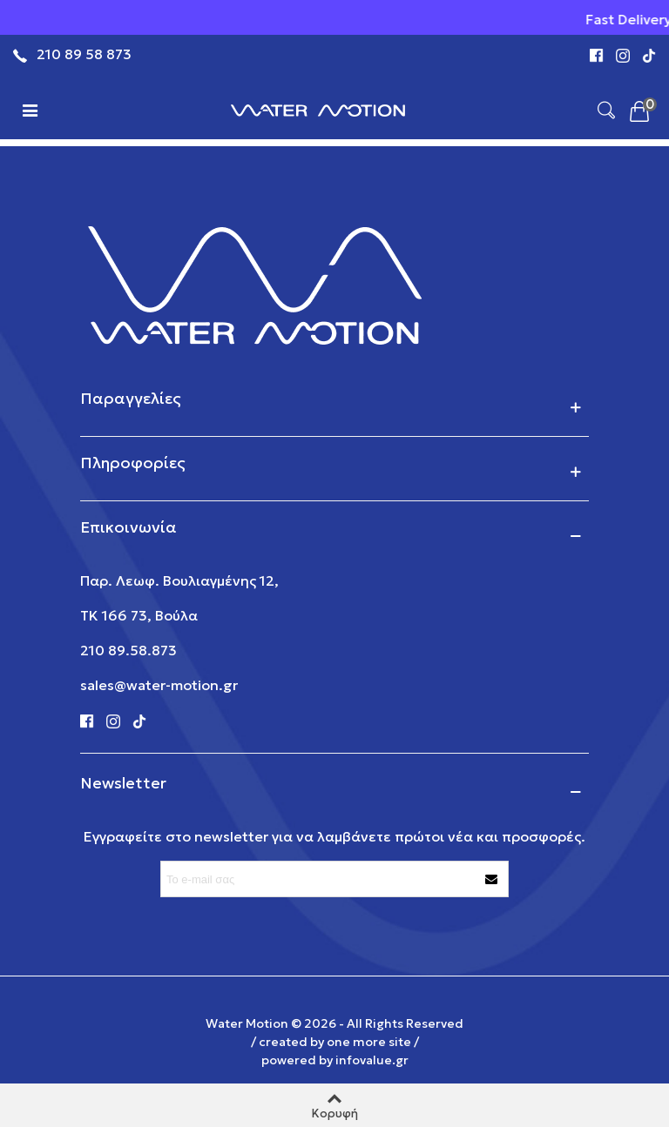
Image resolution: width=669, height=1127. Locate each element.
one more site (369, 1042)
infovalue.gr (372, 1060)
